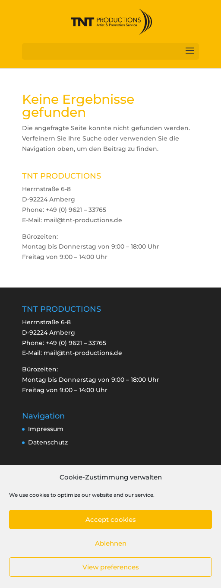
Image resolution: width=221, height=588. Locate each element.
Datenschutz (48, 442)
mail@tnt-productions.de (83, 353)
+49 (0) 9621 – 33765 (76, 343)
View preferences (110, 567)
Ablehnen (110, 543)
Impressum (45, 429)
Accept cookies (110, 519)
